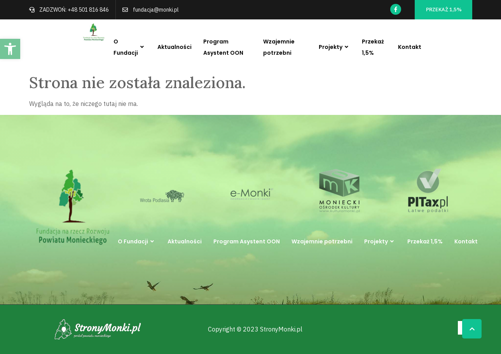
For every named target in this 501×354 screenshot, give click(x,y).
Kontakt (409, 47)
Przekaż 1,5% (373, 47)
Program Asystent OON (223, 47)
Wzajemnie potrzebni (279, 47)
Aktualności (174, 47)
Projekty (334, 47)
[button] (10, 49)
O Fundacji (129, 47)
